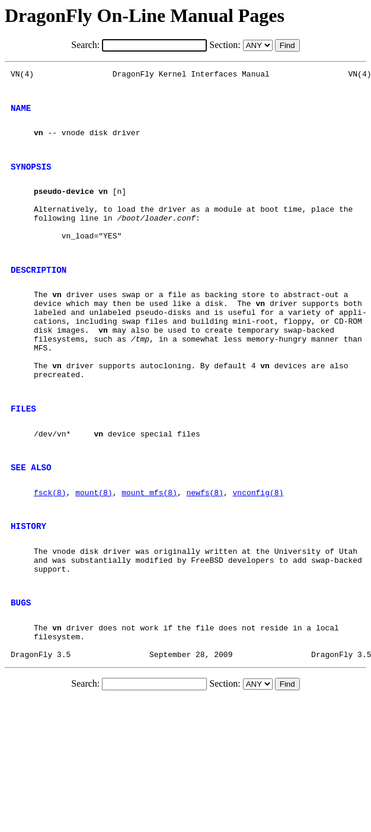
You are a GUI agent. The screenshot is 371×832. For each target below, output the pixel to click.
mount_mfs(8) (149, 554)
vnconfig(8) (257, 554)
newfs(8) (204, 554)
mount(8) (93, 554)
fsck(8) (50, 554)
